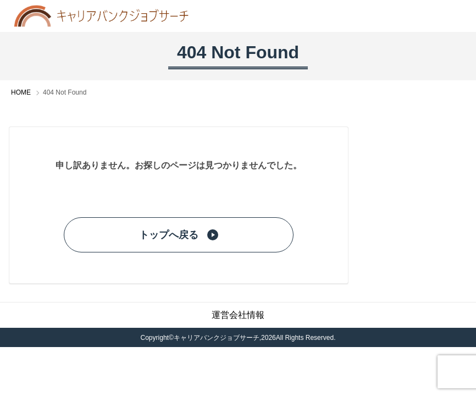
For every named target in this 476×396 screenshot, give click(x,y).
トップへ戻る (178, 234)
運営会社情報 (238, 315)
